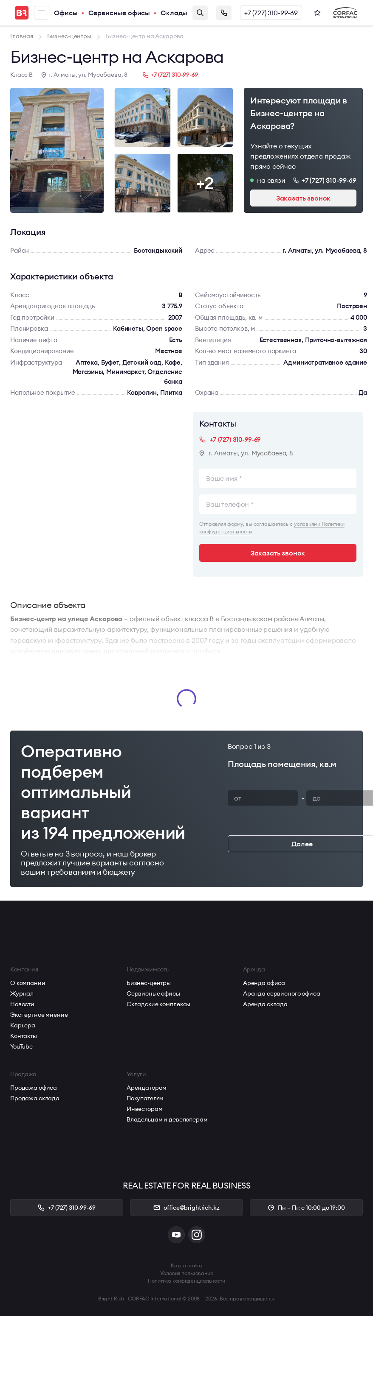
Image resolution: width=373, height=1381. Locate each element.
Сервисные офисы (119, 12)
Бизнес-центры (149, 983)
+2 (205, 183)
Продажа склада (34, 1098)
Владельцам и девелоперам (167, 1119)
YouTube (21, 1046)
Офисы (65, 12)
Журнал (22, 993)
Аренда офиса (264, 983)
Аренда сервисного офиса (281, 993)
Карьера (22, 1025)
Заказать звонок (223, 12)
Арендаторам (147, 1087)
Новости (22, 1004)
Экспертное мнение (39, 1014)
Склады (174, 12)
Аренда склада (265, 1004)
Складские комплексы (158, 1004)
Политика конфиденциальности (186, 1281)
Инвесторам (145, 1109)
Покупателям (145, 1098)
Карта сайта (186, 1265)
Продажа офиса (33, 1087)
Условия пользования (186, 1273)
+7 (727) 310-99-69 (271, 12)
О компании (27, 983)
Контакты (23, 1036)
